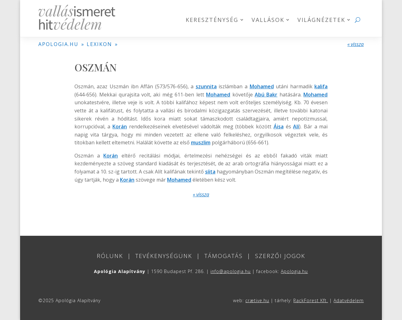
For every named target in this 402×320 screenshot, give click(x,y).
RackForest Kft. (310, 300)
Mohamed (262, 86)
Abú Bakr (266, 94)
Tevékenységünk (163, 256)
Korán (119, 126)
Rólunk (110, 256)
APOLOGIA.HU (58, 44)
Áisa (279, 126)
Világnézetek (321, 20)
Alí (296, 126)
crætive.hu (257, 300)
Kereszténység (212, 20)
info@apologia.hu (230, 271)
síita (210, 171)
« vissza (355, 44)
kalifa (321, 86)
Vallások (268, 20)
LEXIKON (99, 44)
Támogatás (223, 256)
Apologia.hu (294, 271)
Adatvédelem (349, 300)
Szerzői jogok (280, 256)
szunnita (206, 86)
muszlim (200, 142)
